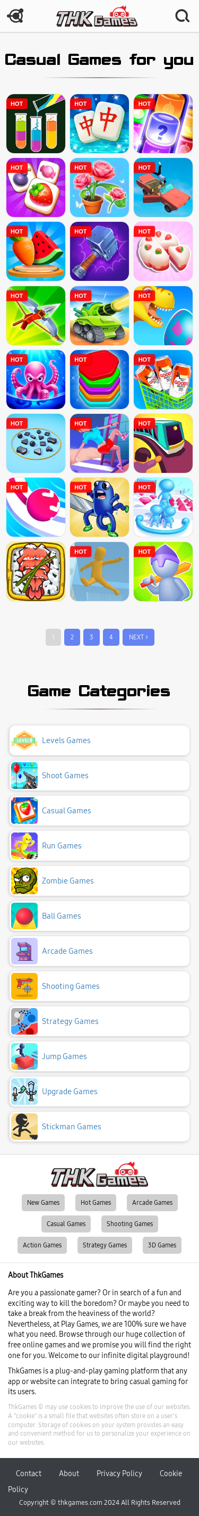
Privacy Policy (119, 1473)
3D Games (162, 1245)
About (69, 1473)
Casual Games (66, 1224)
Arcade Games (152, 1202)
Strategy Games (105, 1245)
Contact (28, 1473)
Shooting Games (130, 1224)
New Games (43, 1202)
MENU (16, 16)
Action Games (42, 1245)
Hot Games (96, 1202)
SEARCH (183, 16)
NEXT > (138, 637)
